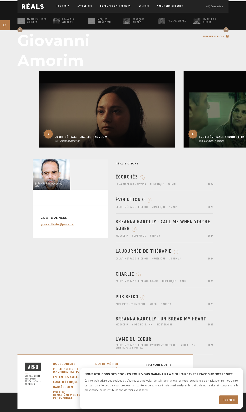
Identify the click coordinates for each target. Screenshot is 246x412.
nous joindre (64, 364)
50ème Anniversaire (170, 6)
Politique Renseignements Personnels (67, 394)
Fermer (229, 400)
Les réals (63, 6)
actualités (84, 6)
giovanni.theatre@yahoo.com (57, 224)
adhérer (144, 6)
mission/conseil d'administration (67, 370)
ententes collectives (115, 6)
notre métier (106, 364)
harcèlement (64, 387)
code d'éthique (65, 382)
